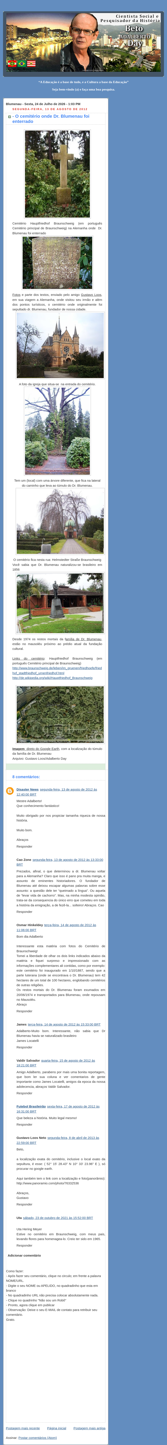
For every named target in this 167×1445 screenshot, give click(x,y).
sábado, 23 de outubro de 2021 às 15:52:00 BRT (58, 1218)
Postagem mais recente (23, 1428)
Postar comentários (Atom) (37, 1438)
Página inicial (56, 1428)
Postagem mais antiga (89, 1428)
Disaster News (28, 789)
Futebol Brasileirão (31, 1106)
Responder (24, 846)
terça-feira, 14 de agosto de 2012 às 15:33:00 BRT (64, 1024)
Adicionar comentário (24, 1255)
